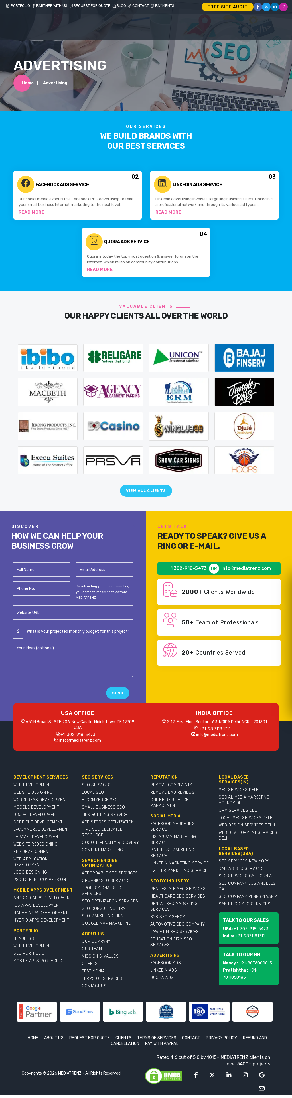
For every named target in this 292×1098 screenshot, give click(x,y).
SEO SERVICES (96, 787)
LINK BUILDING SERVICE (104, 817)
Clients (123, 1040)
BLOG (119, 5)
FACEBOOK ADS (165, 965)
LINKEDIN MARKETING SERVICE (179, 865)
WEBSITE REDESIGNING (35, 846)
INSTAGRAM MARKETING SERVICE (173, 842)
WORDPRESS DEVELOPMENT (40, 802)
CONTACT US (94, 988)
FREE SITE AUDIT (228, 7)
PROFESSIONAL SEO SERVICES (101, 893)
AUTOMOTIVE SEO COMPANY (177, 926)
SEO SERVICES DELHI (239, 792)
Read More (31, 213)
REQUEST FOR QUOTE (89, 5)
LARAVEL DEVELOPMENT (36, 839)
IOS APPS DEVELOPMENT (37, 908)
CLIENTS (90, 966)
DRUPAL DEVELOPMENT (35, 817)
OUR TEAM (92, 951)
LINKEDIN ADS (163, 972)
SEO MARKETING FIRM (103, 918)
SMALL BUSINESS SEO (103, 809)
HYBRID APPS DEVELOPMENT (41, 922)
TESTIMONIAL (94, 973)
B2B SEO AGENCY (167, 919)
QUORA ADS (162, 980)
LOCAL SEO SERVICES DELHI (246, 820)
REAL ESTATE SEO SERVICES (178, 891)
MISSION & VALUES (100, 958)
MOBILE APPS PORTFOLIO (37, 963)
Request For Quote (89, 1040)
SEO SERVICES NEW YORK (244, 863)
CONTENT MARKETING (102, 852)
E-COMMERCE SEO (100, 802)
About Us (54, 1040)
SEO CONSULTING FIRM (104, 911)
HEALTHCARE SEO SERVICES (177, 898)
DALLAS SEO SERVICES (241, 871)
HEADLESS (23, 941)
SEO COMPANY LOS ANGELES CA (247, 889)
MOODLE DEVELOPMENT (36, 809)
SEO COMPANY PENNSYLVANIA (248, 899)
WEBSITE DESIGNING (33, 795)
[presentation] (56, 696)
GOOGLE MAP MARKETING (106, 926)
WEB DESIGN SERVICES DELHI (247, 827)
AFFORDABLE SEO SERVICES (110, 875)
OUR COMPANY (96, 944)
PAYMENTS (162, 5)
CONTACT (138, 5)
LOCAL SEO (93, 795)
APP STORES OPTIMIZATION (108, 824)
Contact (191, 1040)
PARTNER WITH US (49, 5)
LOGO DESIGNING (30, 874)
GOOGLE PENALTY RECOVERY (110, 845)
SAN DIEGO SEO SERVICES (244, 906)
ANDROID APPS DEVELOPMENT (42, 900)
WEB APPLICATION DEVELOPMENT (30, 864)
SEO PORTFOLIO (29, 956)
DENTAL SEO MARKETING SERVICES (174, 909)
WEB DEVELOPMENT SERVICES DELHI (248, 838)
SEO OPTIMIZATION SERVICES (110, 903)
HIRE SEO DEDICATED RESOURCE (102, 835)
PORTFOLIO (18, 5)
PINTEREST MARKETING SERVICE (172, 855)
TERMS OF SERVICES (102, 981)
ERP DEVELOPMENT (31, 854)
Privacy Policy (221, 1040)
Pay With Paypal (162, 1046)
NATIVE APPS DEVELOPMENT (40, 915)
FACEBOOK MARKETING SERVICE (172, 829)
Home (28, 83)
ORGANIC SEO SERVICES (106, 883)
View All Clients (146, 493)
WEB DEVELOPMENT (32, 787)
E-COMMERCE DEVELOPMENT (41, 832)
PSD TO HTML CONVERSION (39, 882)
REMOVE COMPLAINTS (171, 787)
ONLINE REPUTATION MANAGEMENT (169, 805)
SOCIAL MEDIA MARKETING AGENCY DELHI (244, 802)
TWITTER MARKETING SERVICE (179, 873)
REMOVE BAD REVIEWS (172, 795)
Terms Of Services (156, 1040)
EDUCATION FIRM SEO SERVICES (171, 944)
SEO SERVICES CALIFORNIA (245, 878)
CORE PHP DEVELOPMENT (37, 824)
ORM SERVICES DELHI (239, 813)
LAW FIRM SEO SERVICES (174, 934)
